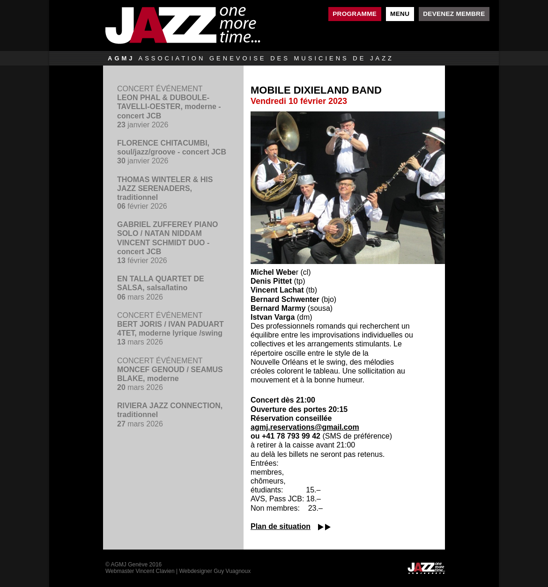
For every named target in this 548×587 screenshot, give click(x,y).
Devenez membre (454, 13)
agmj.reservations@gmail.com (305, 427)
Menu (399, 13)
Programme (355, 13)
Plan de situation (281, 526)
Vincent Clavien (154, 571)
